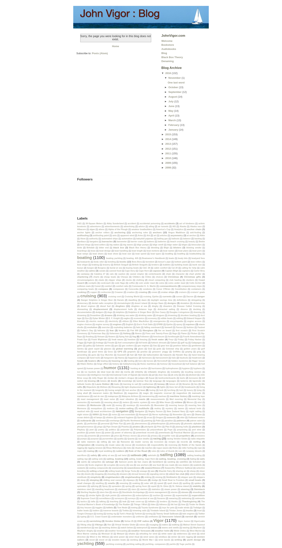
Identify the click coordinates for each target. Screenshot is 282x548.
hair (132, 355)
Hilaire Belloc (86, 364)
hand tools (95, 358)
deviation (184, 303)
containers (196, 289)
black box (118, 247)
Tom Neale (122, 508)
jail (153, 375)
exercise (106, 327)
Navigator (139, 411)
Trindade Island (157, 511)
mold (108, 405)
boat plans (183, 251)
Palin (158, 421)
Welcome (167, 40)
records (184, 442)
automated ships (110, 239)
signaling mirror (157, 474)
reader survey (142, 442)
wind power (119, 537)
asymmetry (177, 235)
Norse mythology (160, 415)
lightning (151, 387)
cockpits (92, 283)
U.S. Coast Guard (98, 517)
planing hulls (181, 427)
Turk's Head (125, 514)
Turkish (138, 514)
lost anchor (130, 390)
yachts (172, 544)
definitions (182, 300)
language (157, 381)
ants (114, 235)
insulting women (193, 372)
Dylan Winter (98, 318)
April (171, 115)
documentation (84, 312)
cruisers (183, 292)
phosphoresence (85, 427)
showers (123, 474)
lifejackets (91, 387)
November (175, 77)
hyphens (197, 368)
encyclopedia (176, 321)
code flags (120, 283)
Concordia (133, 289)
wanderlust (85, 528)
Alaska (183, 226)
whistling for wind (148, 534)
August (173, 96)
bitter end (104, 248)
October (173, 87)
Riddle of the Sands (192, 445)
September (175, 92)
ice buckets (90, 372)
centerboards (154, 274)
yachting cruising (114, 544)
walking (175, 525)
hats (174, 358)
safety (93, 455)
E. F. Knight (114, 318)
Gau (155, 346)
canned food (115, 271)
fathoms (101, 330)
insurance (82, 375)
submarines (126, 495)
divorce (184, 309)
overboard (101, 421)
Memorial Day (194, 399)
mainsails (196, 393)
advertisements (112, 226)
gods (158, 349)
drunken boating (189, 315)
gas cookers (128, 346)
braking (95, 265)
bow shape (82, 265)
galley (89, 346)
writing (178, 539)
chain (168, 274)
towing (134, 508)
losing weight (114, 390)
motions (111, 408)
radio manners (88, 442)
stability (197, 486)
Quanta (131, 439)
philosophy (174, 424)
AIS (174, 226)
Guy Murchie (106, 355)
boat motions (152, 251)
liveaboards (190, 387)
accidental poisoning (150, 223)
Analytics (178, 229)
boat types (156, 254)
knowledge (127, 381)
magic (146, 393)
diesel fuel (105, 306)
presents (92, 436)
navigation (122, 411)
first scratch (182, 330)
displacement (100, 309)
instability (175, 372)
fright (89, 343)
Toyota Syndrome (149, 508)
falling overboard (152, 327)
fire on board (164, 330)
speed (160, 483)
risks (129, 448)
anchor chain (194, 229)
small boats (195, 480)
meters (126, 402)
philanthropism (158, 424)
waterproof (142, 528)
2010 (168, 158)
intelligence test (98, 375)
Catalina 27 (99, 274)
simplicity (95, 477)
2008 (168, 167)
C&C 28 (146, 268)
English (129, 324)
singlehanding (132, 477)
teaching (114, 501)
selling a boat (96, 471)
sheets (87, 474)
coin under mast (147, 283)
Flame (184, 333)
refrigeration (84, 445)
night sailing (195, 411)
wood (92, 540)
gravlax (143, 352)
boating (84, 257)
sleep (83, 480)
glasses (107, 349)
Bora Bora (137, 262)
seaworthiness (153, 468)
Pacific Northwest (131, 421)
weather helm (162, 530)
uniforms (140, 517)
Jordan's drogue (126, 378)
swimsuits (200, 498)
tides (153, 504)
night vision (83, 415)
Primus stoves (130, 436)
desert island (141, 303)
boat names (168, 251)
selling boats (114, 471)
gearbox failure (180, 346)
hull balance (191, 364)
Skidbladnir (171, 477)
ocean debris (83, 417)
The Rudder (124, 504)
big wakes (114, 245)
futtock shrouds (159, 343)
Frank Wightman (99, 339)
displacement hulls (123, 309)
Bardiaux (81, 242)
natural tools (195, 408)
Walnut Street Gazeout (194, 525)
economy (152, 318)
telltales (152, 501)
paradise (168, 421)
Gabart (173, 343)
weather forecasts (141, 530)
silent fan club (176, 474)
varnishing (95, 521)
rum (180, 451)
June (171, 106)
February (174, 125)
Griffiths (177, 352)
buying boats (132, 268)
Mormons (81, 408)
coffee (132, 283)
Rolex (175, 448)
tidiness (163, 504)
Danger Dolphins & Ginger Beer (97, 300)
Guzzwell (121, 355)
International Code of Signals (123, 375)
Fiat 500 (134, 330)
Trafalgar (197, 508)
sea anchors (143, 465)
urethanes (153, 517)
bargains (94, 242)
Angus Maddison (176, 232)
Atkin (202, 235)
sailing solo (97, 459)
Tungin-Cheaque (85, 514)
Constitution (181, 289)
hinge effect (103, 364)
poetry (101, 430)
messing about (111, 402)
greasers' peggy (160, 352)
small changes (84, 483)
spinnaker (82, 486)
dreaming (81, 315)
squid (153, 486)
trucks (189, 510)
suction (156, 495)
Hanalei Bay (182, 355)
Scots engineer (96, 465)
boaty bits (183, 258)
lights (163, 387)
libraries (186, 384)
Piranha (125, 427)
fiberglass (148, 330)
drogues (160, 315)
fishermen (114, 333)
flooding (90, 337)
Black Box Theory (172, 57)
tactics (83, 501)
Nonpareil (143, 415)
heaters (92, 361)
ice (78, 372)
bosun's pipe (164, 262)
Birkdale (91, 248)
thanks (174, 501)
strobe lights (95, 495)
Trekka (125, 511)
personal (105, 424)
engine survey (102, 324)
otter (182, 417)
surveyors (119, 498)
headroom (197, 358)
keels (182, 378)
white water (167, 534)
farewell (168, 327)
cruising (88, 296)
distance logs (145, 309)
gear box (165, 346)
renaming (100, 445)
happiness (133, 358)
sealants (81, 468)
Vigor (158, 520)
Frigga (80, 343)
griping (188, 352)
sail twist (122, 455)
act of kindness (186, 223)
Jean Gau (162, 375)
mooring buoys (176, 405)
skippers (200, 477)
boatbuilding (195, 254)
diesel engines (88, 306)
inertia (127, 372)
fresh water (158, 339)
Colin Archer (195, 283)
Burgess (102, 268)
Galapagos (196, 343)
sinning (159, 477)
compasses (118, 289)
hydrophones (171, 368)
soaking (136, 483)
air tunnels (163, 226)
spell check (172, 483)
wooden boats (119, 540)
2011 (168, 153)
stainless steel (84, 489)
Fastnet (201, 327)
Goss (110, 352)
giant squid (93, 349)
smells (111, 483)
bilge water (172, 245)
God (150, 349)
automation (127, 239)
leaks (116, 384)
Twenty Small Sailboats (167, 514)
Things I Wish (140, 504)
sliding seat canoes (112, 480)
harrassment (162, 358)
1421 (79, 223)
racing (157, 438)
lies (196, 384)
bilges (185, 245)
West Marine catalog (87, 534)
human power (93, 368)
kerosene (193, 378)
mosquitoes (96, 408)
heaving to (117, 361)
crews (154, 292)
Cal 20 (175, 268)
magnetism (181, 393)
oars (189, 415)
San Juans (142, 462)
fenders (122, 330)
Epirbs (169, 324)
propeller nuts (168, 436)
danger (201, 296)
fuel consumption (126, 343)
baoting (198, 239)
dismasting (82, 309)
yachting (85, 543)
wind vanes (149, 537)
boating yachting (114, 258)
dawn (144, 300)
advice (141, 226)
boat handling (121, 251)
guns (93, 355)
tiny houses (86, 508)
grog (199, 352)
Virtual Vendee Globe (125, 525)
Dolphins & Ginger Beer (139, 312)
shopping (99, 474)
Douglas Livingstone (180, 312)
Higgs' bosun (198, 361)
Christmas (173, 276)
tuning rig (111, 514)
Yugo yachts (185, 544)
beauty (191, 242)
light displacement (134, 387)
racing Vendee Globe (177, 439)
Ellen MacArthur (141, 321)
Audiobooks (168, 49)
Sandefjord (157, 462)
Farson (179, 327)
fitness (138, 333)
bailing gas (162, 239)
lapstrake (197, 381)
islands (144, 375)
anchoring (120, 232)
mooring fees (195, 405)
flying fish (124, 337)
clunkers (190, 280)
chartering (82, 276)
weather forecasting (117, 531)
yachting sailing (134, 544)
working (134, 540)
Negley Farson (155, 411)
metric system (140, 402)
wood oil (103, 540)
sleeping (94, 480)
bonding (112, 262)
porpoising (182, 430)
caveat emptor (137, 274)
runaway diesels (194, 451)
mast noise (109, 399)
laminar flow (142, 381)
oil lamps (97, 417)
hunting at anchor (139, 368)
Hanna (121, 358)
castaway (85, 274)
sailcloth (152, 455)
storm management (157, 492)
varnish (189, 516)
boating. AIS (132, 258)
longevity (99, 390)
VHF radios (143, 521)
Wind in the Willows (99, 537)
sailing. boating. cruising (172, 458)
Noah (105, 415)
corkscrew (106, 292)
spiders (198, 483)
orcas (149, 417)
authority (93, 239)
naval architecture (102, 411)
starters (144, 489)
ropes (80, 451)
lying (199, 390)
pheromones (141, 424)
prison (144, 436)
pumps (83, 439)
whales (131, 534)
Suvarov (161, 498)
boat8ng (169, 254)
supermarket (182, 495)
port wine (196, 430)
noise (114, 415)
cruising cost (114, 296)
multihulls (144, 408)
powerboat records (145, 433)
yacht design (194, 539)
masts (142, 399)
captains (186, 271)
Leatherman (147, 384)
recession (159, 442)
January (173, 129)
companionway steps (191, 286)
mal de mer (98, 396)
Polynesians (140, 430)
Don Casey (160, 312)
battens (150, 242)
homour (164, 364)
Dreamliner (95, 315)
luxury (190, 390)
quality (120, 439)
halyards (167, 355)
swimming (186, 498)
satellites (184, 462)
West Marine (196, 531)
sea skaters (184, 465)
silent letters (196, 474)
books (123, 261)
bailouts (175, 239)
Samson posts (126, 462)
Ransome (125, 442)
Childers (137, 277)
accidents (169, 223)
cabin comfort (160, 268)
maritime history (179, 396)
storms (174, 492)
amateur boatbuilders (142, 229)
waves (154, 527)
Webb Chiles (180, 531)
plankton (196, 426)
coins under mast (176, 283)
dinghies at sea (139, 306)
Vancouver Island (171, 516)
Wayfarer (197, 528)
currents (167, 296)
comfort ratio (122, 286)
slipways (130, 480)
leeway (161, 384)
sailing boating (194, 455)
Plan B (168, 427)
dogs (109, 312)
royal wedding (105, 451)
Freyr (171, 339)
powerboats (164, 433)
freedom (131, 339)
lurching (171, 390)
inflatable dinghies (157, 372)
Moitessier (96, 405)
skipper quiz (187, 477)
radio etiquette (198, 439)
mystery (169, 408)
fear (112, 330)
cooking (81, 292)
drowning (172, 315)
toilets (109, 507)
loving (152, 390)
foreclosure (158, 337)
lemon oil (173, 384)
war (96, 528)
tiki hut (174, 504)
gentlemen (197, 346)
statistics (156, 489)
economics (139, 318)
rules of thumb (167, 451)
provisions (199, 436)
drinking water (145, 315)
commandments (168, 286)
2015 (168, 134)
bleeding (155, 248)
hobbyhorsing (129, 364)
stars (133, 489)
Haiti (140, 355)
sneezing (123, 483)
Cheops (124, 277)
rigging (80, 448)
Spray (105, 486)
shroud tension (138, 474)
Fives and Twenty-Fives (157, 333)
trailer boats (83, 511)
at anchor (191, 235)
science (81, 465)
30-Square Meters (94, 223)
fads (138, 327)
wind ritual (134, 537)
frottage (100, 343)
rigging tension (95, 448)
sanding (171, 462)
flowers (111, 337)
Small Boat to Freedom (173, 480)
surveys (132, 498)
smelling (100, 483)
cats (112, 274)
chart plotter (195, 274)
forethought (173, 337)
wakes (165, 525)
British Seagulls (140, 265)
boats (171, 258)
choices (159, 277)
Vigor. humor (184, 521)
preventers (105, 436)
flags (174, 333)
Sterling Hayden (88, 492)
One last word (176, 82)
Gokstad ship (172, 349)
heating (104, 361)
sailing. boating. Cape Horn (142, 459)
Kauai (151, 378)
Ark (148, 235)
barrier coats (137, 242)
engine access (194, 321)
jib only (174, 375)
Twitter (201, 514)
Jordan (110, 378)
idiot (117, 372)
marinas (162, 396)
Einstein (81, 321)
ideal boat (106, 372)
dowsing (197, 312)
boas (93, 251)
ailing (151, 226)
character (180, 274)
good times (97, 352)
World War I (148, 540)
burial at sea (116, 268)
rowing (90, 451)
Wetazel (121, 534)
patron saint (196, 421)
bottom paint (180, 262)
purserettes (108, 439)
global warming (124, 348)
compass (103, 289)
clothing (140, 280)
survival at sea (146, 498)
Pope (169, 430)
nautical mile (83, 411)
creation (131, 292)
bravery (106, 265)
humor (110, 367)
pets (129, 424)
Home (115, 46)
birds (79, 248)
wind (194, 534)
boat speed (140, 254)
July (171, 101)
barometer (122, 242)
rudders (120, 451)
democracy (82, 303)
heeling (131, 361)
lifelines (104, 387)
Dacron (189, 296)
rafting (104, 442)
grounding (82, 355)
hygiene (186, 368)
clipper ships (114, 280)
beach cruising (177, 242)
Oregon (159, 417)
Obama (198, 415)
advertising (129, 226)
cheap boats (110, 277)
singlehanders (112, 477)
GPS (120, 351)
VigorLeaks (199, 521)
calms (92, 270)
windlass (163, 537)
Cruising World (132, 296)
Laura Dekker (102, 384)
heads (80, 361)
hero (140, 361)
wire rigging (187, 537)
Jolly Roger (97, 378)
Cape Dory (130, 271)
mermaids (95, 402)
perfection (92, 424)
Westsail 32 (107, 534)
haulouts (184, 358)
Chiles (148, 277)
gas (116, 346)
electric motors (96, 321)
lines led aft (175, 387)
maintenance (83, 396)
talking (102, 501)
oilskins (109, 417)
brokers (155, 265)
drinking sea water (126, 315)
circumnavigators (85, 280)
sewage (143, 471)
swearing (173, 498)
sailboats (135, 455)
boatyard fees (198, 258)
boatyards (85, 262)
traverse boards (110, 511)
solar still (148, 483)
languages (171, 381)
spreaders (116, 486)
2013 (168, 143)
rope (199, 448)
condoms (147, 289)
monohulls (145, 405)
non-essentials (128, 415)
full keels (143, 343)
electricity (113, 321)
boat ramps (82, 254)
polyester (124, 430)
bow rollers (196, 262)
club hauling (175, 280)
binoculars (196, 245)
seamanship (118, 468)
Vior (109, 525)
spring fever (141, 486)
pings (100, 427)
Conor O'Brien (163, 289)
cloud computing (156, 280)
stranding (197, 492)
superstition (198, 495)
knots (114, 381)
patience (181, 420)
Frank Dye (82, 339)
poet (91, 430)
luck (161, 390)
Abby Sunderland (115, 223)
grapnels (131, 352)
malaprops (113, 396)
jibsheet (193, 375)
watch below (127, 528)
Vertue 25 (128, 521)
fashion (190, 327)
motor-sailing (126, 408)
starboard (122, 489)
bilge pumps (143, 245)
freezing (143, 339)
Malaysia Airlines (130, 396)
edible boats (167, 318)
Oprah (140, 417)
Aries (140, 235)
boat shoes (98, 254)
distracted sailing (166, 309)
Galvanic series (103, 346)
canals (102, 271)
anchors (157, 232)
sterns (115, 492)
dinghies (120, 306)
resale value (115, 445)
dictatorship (199, 303)
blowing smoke (193, 248)
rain (114, 442)
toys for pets (168, 508)
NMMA (96, 415)
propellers (184, 435)
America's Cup (163, 229)
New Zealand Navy (176, 411)
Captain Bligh (171, 271)
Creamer (119, 292)
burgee (90, 268)
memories (82, 402)
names (181, 408)
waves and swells (170, 528)
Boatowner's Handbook (153, 258)
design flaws (157, 303)
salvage (110, 461)
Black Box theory (137, 248)
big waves (128, 245)
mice (153, 402)
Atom (83, 239)
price (116, 436)
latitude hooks (84, 384)
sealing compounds (98, 468)
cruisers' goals (198, 292)
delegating (196, 300)
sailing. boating (115, 458)
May (171, 110)
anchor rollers (102, 232)
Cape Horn (144, 271)
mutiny (157, 408)
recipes (171, 442)
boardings (82, 251)
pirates (136, 426)
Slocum (143, 480)
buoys (80, 268)
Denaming (167, 61)
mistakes (81, 405)
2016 (168, 73)
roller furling (187, 448)
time (183, 504)
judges (141, 378)
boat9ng (181, 254)
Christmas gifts (192, 276)
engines (117, 324)
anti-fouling (195, 232)
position (81, 433)
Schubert (197, 462)
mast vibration (127, 399)
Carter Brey (199, 271)
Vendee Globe (112, 521)
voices (142, 525)
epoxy (179, 324)
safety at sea (107, 455)
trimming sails (139, 511)
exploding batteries (123, 327)
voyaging (153, 525)
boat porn (197, 251)
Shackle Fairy (165, 471)
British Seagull (121, 265)
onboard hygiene (125, 417)
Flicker (194, 333)
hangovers (109, 358)
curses (179, 296)
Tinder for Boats (197, 504)
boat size (126, 254)
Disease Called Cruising (189, 306)
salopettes (96, 462)
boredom (150, 262)
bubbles (167, 265)
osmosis (171, 417)
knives (103, 381)
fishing (127, 333)
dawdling (132, 300)
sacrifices (82, 455)
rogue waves (162, 448)
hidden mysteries (179, 361)
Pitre (159, 427)
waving (186, 528)
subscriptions (142, 495)
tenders (163, 501)
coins (161, 283)
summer (168, 495)
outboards (85, 420)
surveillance (105, 498)
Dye (87, 318)
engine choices (84, 324)
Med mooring (176, 399)
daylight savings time (161, 300)
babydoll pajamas (144, 239)
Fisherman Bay (98, 333)
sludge (154, 480)
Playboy (81, 430)
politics (112, 430)
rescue (128, 445)
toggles (99, 508)
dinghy (155, 306)
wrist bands (164, 540)
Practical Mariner (182, 433)
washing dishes (109, 528)
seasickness (134, 468)
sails (202, 458)
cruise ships (167, 292)
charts (96, 277)
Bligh (166, 248)
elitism (125, 321)
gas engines (143, 346)
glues (140, 349)
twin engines (188, 514)
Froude (110, 343)
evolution (92, 327)
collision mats (84, 286)
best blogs (85, 245)
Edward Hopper (194, 318)
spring (128, 486)
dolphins (120, 312)
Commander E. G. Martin (144, 286)
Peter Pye (118, 424)
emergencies (159, 321)
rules (153, 451)
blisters (177, 247)
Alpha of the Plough (118, 229)
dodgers (100, 312)
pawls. (80, 424)
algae (92, 229)
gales (79, 346)
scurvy (122, 465)
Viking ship (85, 525)
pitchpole (148, 427)
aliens (101, 229)
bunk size (197, 265)
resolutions (141, 445)
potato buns (95, 433)
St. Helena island (180, 486)
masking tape (198, 396)
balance (187, 239)
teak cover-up (137, 501)
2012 (168, 148)
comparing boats (85, 289)
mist (199, 402)
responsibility (157, 445)
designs (171, 303)
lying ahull (82, 393)
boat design (105, 251)
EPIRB (159, 324)
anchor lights (83, 232)
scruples (111, 465)
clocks (129, 280)
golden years (190, 349)
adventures (95, 226)
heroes (150, 361)
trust (199, 511)
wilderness (182, 534)
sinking (147, 477)
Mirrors (190, 402)
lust (181, 390)
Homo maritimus (148, 364)
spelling (186, 483)
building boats (181, 265)
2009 (168, 162)
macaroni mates (101, 393)
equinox (190, 324)
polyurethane (156, 430)
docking (197, 309)
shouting (111, 474)
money (119, 405)
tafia (93, 501)
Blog (164, 53)
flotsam (101, 337)
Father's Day (86, 330)
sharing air (181, 471)
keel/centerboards (167, 378)
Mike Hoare (165, 402)
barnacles (107, 241)
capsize (157, 270)
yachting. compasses (155, 544)
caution (121, 274)
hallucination (152, 355)
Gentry (80, 349)
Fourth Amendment (192, 337)
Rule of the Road (138, 451)
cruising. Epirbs (151, 296)
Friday (181, 339)
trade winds (183, 508)
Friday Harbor (195, 339)
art (155, 235)
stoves (184, 492)
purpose (95, 439)
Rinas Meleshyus (114, 448)
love (142, 390)
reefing (197, 441)
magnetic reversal (163, 393)
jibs (183, 375)
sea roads (169, 465)
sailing (166, 454)
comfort (108, 286)
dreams (108, 315)
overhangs (114, 421)
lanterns (184, 381)
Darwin (120, 300)
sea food (157, 465)
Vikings (99, 524)
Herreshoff (162, 361)
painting (148, 421)
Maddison (118, 393)
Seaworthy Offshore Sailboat (179, 468)
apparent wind (127, 235)
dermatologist (124, 303)
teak (124, 501)
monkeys (131, 405)
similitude (82, 477)
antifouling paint (101, 235)
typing (83, 517)
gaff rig (184, 343)
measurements (157, 399)
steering (185, 489)
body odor (99, 262)
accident (132, 223)
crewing (142, 292)
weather (100, 531)
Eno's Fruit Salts (145, 324)
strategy (81, 495)
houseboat (177, 364)
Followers (145, 337)
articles (163, 235)
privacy (154, 436)
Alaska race (196, 226)
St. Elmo (164, 486)
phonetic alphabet (193, 424)
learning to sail (130, 384)
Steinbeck (199, 489)
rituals (138, 448)
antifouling (83, 235)
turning (149, 514)
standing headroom (104, 489)
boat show (113, 254)
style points (111, 495)
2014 (168, 139)
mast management (90, 399)
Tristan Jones (175, 511)
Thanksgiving (189, 501)
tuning (100, 514)
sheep (193, 471)
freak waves (117, 339)
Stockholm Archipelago (133, 492)
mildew (178, 402)
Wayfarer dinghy (85, 531)
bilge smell (158, 245)
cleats (101, 280)
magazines (133, 393)
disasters (167, 306)
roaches (149, 448)
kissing (92, 381)
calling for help (189, 268)
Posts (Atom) (100, 53)
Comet (97, 286)
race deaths (143, 439)
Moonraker (159, 405)
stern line (104, 492)
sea (131, 465)
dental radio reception (102, 303)
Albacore (81, 229)
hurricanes (156, 368)
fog (134, 336)
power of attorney (123, 433)
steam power (170, 489)
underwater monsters (121, 517)
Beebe (202, 242)
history (115, 364)
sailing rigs (82, 459)
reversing (172, 445)
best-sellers (100, 245)
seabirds (197, 465)
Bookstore (167, 44)
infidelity (139, 372)
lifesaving (116, 387)
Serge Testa (130, 471)
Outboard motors (196, 417)
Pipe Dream (112, 427)
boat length (137, 251)
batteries (162, 242)
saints (84, 462)
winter (174, 537)
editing (179, 318)
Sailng (193, 459)
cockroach (105, 283)
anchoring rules (140, 232)
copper (93, 292)
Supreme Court (88, 498)
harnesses (147, 358)
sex (153, 471)
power (108, 433)
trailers (96, 511)
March (172, 120)
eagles (127, 318)
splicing (94, 486)
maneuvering (148, 396)
